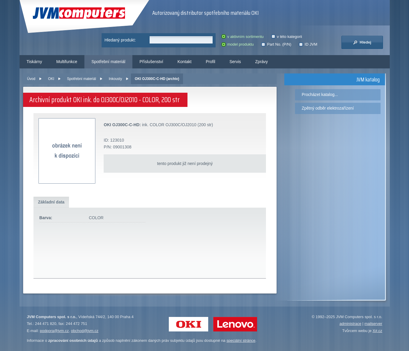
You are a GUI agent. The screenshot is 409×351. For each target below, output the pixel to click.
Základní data (51, 202)
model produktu (238, 44)
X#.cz (377, 330)
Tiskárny (34, 61)
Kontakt (184, 61)
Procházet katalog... (320, 94)
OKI (51, 79)
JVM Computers (79, 13)
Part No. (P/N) (276, 44)
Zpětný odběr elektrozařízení (328, 108)
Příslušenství (151, 61)
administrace (350, 323)
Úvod (31, 79)
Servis (235, 61)
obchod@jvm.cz (85, 330)
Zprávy (261, 61)
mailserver (373, 323)
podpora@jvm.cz (54, 330)
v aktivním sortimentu (243, 36)
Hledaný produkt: (120, 40)
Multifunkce (66, 61)
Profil (210, 61)
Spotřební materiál (108, 61)
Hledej (362, 42)
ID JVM (308, 44)
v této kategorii (286, 36)
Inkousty (115, 79)
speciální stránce (241, 340)
